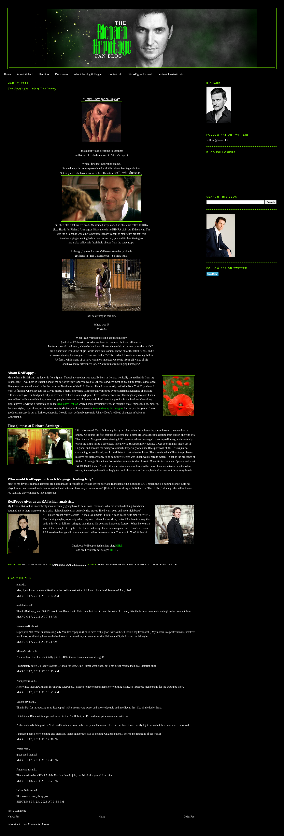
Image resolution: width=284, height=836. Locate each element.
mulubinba (22, 605)
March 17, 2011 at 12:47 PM (37, 760)
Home (7, 74)
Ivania (19, 748)
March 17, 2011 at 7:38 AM (36, 616)
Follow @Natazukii (217, 140)
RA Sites (44, 74)
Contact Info (115, 74)
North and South (165, 564)
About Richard (25, 74)
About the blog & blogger (88, 74)
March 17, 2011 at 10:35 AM (37, 671)
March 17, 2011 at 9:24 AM (36, 641)
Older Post (189, 816)
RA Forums (61, 74)
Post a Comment (16, 810)
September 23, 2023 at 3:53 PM (40, 801)
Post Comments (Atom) (36, 824)
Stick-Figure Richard (139, 74)
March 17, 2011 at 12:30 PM (37, 739)
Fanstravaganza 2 (139, 564)
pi (17, 584)
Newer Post (13, 816)
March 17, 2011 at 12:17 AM (37, 596)
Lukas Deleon (24, 790)
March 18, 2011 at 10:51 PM (37, 781)
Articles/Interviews (111, 564)
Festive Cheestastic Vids (171, 74)
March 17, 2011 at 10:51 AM (37, 692)
